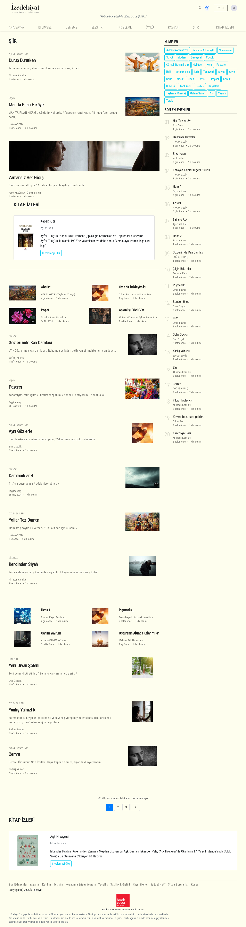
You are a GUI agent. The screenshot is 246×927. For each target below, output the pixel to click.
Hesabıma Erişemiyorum (81, 884)
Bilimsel (44, 27)
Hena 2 (177, 236)
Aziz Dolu (178, 125)
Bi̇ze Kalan (179, 154)
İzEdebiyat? (158, 884)
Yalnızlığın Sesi (182, 433)
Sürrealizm (61, 317)
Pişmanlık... (126, 610)
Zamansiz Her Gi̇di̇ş (26, 177)
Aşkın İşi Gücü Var (131, 310)
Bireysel (13, 336)
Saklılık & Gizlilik (120, 884)
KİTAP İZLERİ (225, 27)
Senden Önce (181, 302)
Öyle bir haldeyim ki (132, 287)
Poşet (45, 310)
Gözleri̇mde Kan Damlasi (30, 342)
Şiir (196, 27)
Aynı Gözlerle (20, 431)
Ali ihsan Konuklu (17, 75)
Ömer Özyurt (179, 306)
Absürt (45, 287)
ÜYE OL (221, 8)
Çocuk (62, 640)
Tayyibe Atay (47, 317)
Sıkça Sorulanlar (178, 884)
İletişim (58, 884)
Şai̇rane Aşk (180, 219)
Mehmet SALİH (126, 640)
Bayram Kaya (47, 617)
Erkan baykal (125, 617)
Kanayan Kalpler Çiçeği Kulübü (191, 170)
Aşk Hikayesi (59, 836)
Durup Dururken (22, 60)
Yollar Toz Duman (24, 520)
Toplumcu (61, 617)
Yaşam (12, 98)
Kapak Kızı (47, 221)
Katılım (46, 884)
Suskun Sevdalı (16, 729)
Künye (195, 884)
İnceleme (124, 27)
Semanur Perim (180, 273)
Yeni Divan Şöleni (24, 665)
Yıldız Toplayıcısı (183, 400)
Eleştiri (97, 27)
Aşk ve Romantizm (18, 53)
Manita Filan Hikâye (26, 104)
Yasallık (103, 884)
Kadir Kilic (178, 158)
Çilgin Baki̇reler (182, 269)
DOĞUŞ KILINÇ (16, 357)
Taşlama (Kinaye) (66, 294)
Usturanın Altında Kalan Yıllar (139, 633)
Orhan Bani (124, 294)
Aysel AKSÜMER (17, 192)
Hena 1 (45, 610)
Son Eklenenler (18, 884)
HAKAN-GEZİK (16, 124)
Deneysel (13, 659)
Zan (175, 367)
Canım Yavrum (51, 633)
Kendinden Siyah (23, 564)
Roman (173, 27)
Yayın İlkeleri (141, 884)
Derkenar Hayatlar (184, 137)
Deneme (71, 27)
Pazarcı (15, 387)
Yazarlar (35, 884)
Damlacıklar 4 (21, 475)
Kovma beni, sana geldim (188, 417)
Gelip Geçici (180, 334)
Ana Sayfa (16, 27)
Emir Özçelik (15, 446)
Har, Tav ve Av (182, 121)
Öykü (150, 27)
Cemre (14, 754)
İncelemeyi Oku (51, 253)
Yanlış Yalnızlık (22, 709)
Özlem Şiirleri (34, 192)
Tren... (176, 318)
